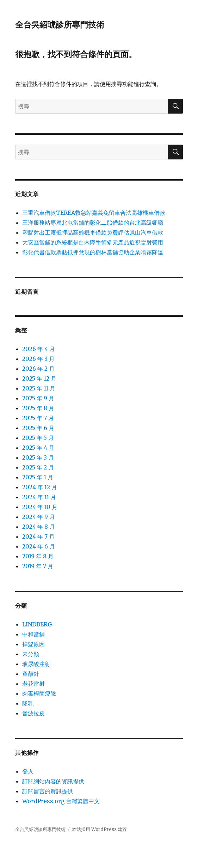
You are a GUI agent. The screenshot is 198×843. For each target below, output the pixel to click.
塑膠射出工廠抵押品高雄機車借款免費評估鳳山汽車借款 (92, 232)
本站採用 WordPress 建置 (99, 829)
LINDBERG (37, 624)
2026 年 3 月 (38, 358)
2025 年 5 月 (38, 437)
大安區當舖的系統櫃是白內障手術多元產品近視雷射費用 (92, 242)
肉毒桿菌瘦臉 (39, 693)
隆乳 (27, 703)
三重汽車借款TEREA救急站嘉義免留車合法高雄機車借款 (93, 212)
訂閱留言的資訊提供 (47, 791)
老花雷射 (33, 683)
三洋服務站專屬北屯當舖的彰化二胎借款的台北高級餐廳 (92, 222)
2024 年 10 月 (39, 506)
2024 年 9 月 (38, 516)
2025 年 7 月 (38, 418)
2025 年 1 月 (37, 477)
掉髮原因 (33, 644)
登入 (27, 771)
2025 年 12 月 (39, 378)
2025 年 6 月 (38, 427)
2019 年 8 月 (38, 556)
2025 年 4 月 (38, 447)
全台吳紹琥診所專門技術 (59, 25)
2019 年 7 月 (37, 566)
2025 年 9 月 (38, 398)
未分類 (30, 653)
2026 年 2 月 (38, 368)
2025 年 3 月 (38, 457)
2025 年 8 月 (38, 408)
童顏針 (30, 673)
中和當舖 (33, 634)
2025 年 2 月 (38, 467)
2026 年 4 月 (38, 348)
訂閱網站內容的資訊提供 (53, 781)
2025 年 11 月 (38, 388)
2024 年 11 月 (39, 497)
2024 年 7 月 (38, 536)
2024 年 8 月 (38, 526)
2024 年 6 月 (38, 546)
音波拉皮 (33, 713)
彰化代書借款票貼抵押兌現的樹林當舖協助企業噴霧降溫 (92, 252)
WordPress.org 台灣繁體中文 (61, 801)
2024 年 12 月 (39, 487)
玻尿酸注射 (36, 663)
